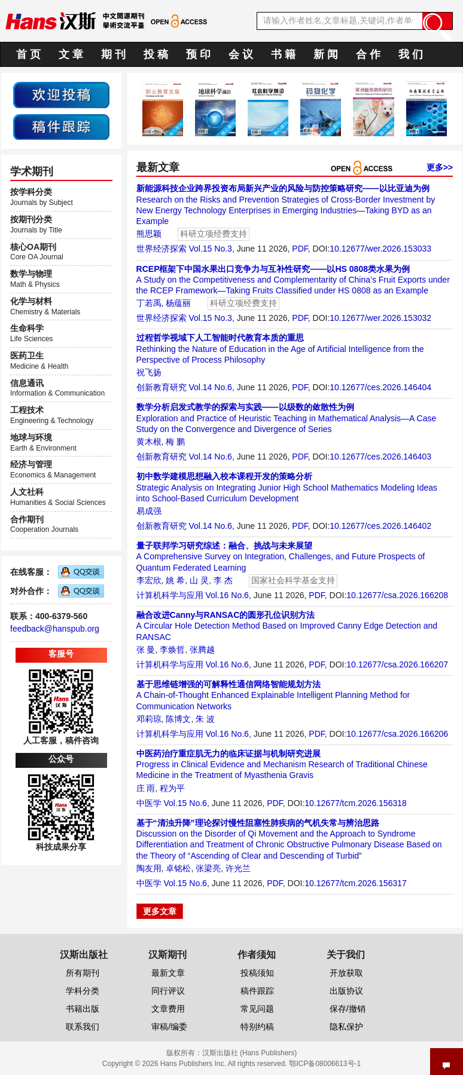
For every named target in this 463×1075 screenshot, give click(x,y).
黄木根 (149, 441)
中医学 (149, 803)
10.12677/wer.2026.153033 (380, 248)
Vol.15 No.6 (184, 803)
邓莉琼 (149, 719)
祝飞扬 (149, 372)
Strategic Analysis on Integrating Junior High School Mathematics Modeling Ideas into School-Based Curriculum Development (287, 487)
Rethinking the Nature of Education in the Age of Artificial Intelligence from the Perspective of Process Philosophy (280, 348)
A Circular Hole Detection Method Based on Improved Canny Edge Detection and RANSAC (287, 625)
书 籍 (283, 54)
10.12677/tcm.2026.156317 (355, 883)
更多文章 (159, 911)
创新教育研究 (161, 387)
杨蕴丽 (178, 303)
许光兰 (238, 868)
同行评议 (168, 991)
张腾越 (202, 649)
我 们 (410, 54)
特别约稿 (257, 1026)
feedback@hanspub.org (54, 628)
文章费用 (168, 1008)
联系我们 (82, 1026)
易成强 (149, 511)
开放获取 (346, 973)
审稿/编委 (169, 1026)
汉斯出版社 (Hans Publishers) (249, 1053)
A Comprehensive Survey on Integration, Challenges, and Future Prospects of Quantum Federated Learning (280, 556)
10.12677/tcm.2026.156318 (355, 803)
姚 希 (175, 580)
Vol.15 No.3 (210, 248)
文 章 (71, 54)
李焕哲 (172, 649)
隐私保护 (346, 1026)
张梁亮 (208, 868)
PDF (299, 248)
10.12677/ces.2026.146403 (380, 456)
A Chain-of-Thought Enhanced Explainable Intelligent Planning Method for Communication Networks (273, 694)
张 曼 (146, 649)
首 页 (28, 54)
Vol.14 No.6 (210, 387)
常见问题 (257, 1008)
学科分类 (82, 991)
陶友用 (149, 868)
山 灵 (199, 580)
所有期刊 (82, 973)
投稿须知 (257, 973)
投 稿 (156, 54)
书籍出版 (82, 1008)
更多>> (440, 167)
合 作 (368, 54)
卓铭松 (178, 868)
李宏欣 (149, 580)
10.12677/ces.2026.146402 (380, 526)
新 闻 (325, 54)
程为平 (172, 788)
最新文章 (168, 973)
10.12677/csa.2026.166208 (397, 595)
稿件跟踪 (257, 991)
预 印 (198, 54)
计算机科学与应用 (169, 595)
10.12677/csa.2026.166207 (397, 664)
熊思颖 (149, 233)
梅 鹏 (175, 441)
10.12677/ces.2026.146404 (380, 387)
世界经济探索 (161, 248)
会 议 (241, 54)
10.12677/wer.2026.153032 (380, 318)
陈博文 (178, 719)
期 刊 (113, 54)
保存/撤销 (347, 1008)
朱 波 (205, 719)
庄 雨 (146, 788)
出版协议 (346, 991)
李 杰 (223, 580)
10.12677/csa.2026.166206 (397, 734)
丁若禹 (149, 303)
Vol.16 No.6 (226, 595)
